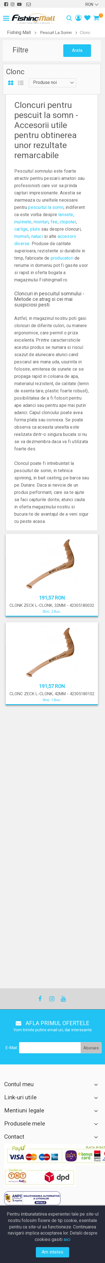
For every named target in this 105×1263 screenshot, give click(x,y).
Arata (77, 50)
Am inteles (52, 1252)
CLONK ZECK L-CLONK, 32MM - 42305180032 (52, 605)
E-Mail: (12, 778)
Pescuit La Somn (56, 32)
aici (67, 1239)
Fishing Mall (19, 32)
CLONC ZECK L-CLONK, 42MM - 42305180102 (52, 693)
